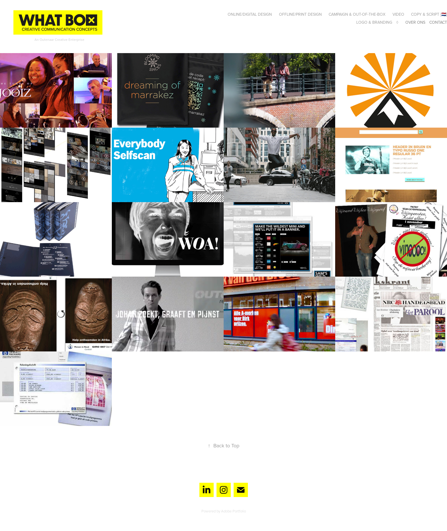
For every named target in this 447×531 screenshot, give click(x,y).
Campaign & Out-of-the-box (357, 14)
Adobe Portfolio (233, 511)
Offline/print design (300, 14)
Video (398, 14)
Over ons (415, 22)
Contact (438, 22)
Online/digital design (250, 14)
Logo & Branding (374, 22)
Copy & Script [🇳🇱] (429, 14)
